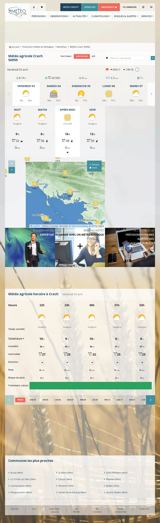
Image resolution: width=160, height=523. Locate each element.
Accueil (14, 46)
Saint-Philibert (115, 472)
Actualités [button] (79, 16)
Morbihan (62, 46)
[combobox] (132, 58)
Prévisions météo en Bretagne (38, 46)
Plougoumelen (20, 492)
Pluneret (64, 485)
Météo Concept (71, 7)
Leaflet (35, 226)
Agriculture (82, 56)
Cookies (97, 510)
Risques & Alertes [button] (125, 16)
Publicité (144, 508)
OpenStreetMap (79, 226)
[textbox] (132, 58)
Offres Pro (89, 7)
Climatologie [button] (100, 16)
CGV (34, 508)
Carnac (64, 479)
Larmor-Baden (115, 492)
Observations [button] (59, 16)
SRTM (94, 226)
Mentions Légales (54, 510)
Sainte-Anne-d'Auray (71, 492)
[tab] (20, 400)
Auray (15, 472)
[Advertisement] (80, 32)
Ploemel (112, 479)
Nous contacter (120, 510)
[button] (27, 159)
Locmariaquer (19, 485)
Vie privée (76, 510)
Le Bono (64, 472)
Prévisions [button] (38, 16)
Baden (111, 485)
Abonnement (109, 7)
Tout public (66, 56)
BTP (93, 56)
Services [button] (146, 16)
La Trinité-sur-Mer (22, 479)
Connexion (129, 7)
